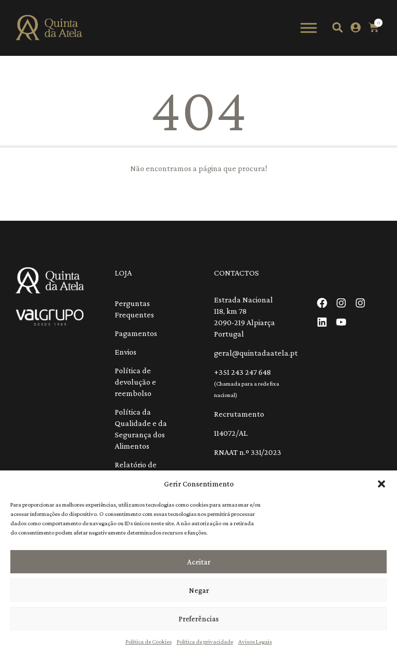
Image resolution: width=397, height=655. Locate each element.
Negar (199, 590)
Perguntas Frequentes (134, 309)
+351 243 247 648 (242, 372)
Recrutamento (239, 413)
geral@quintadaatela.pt (256, 352)
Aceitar (198, 562)
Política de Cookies (149, 641)
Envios (125, 351)
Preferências (198, 619)
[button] (381, 484)
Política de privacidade (205, 641)
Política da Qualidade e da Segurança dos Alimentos (141, 428)
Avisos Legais (255, 641)
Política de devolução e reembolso (135, 382)
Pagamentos (136, 333)
